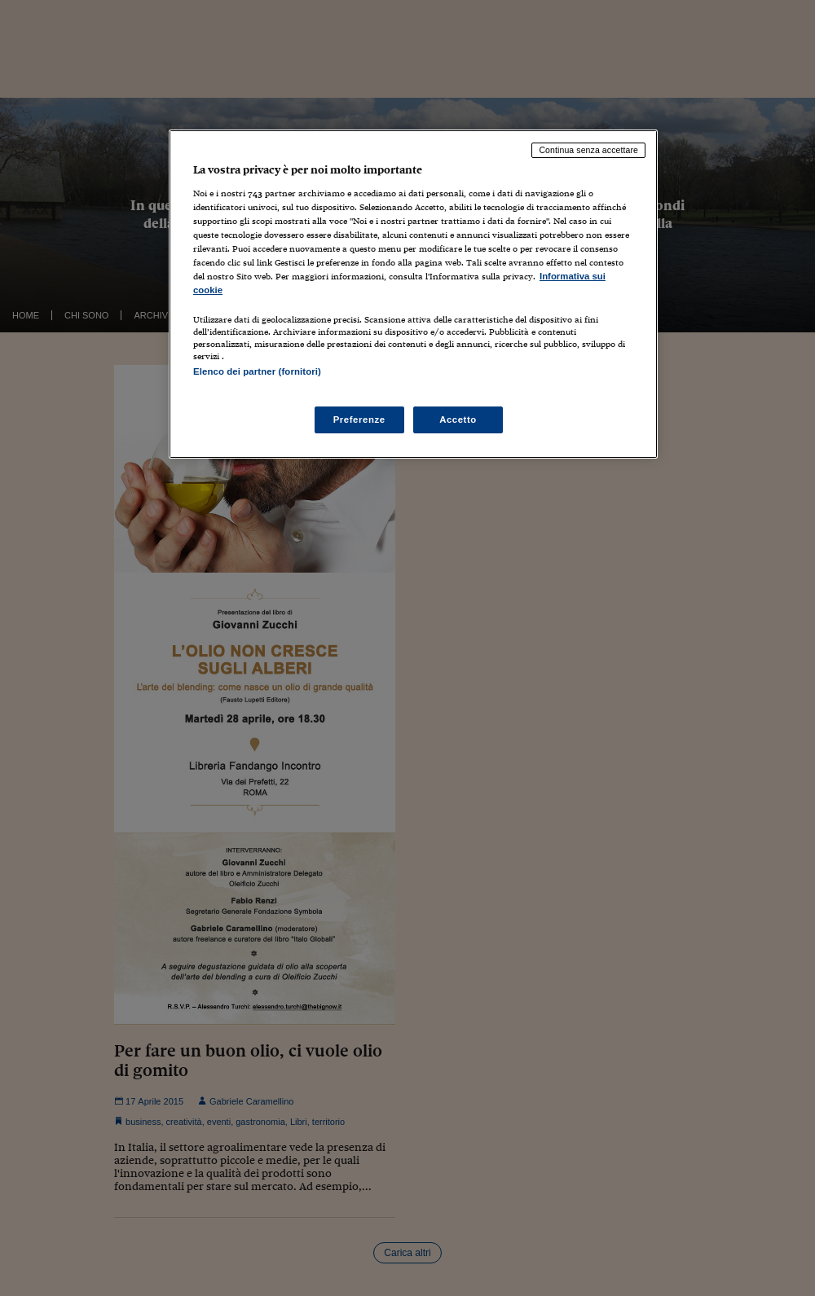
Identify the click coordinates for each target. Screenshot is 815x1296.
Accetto (458, 419)
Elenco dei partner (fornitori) (257, 371)
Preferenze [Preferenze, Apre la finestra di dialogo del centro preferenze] (359, 419)
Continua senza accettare (588, 150)
